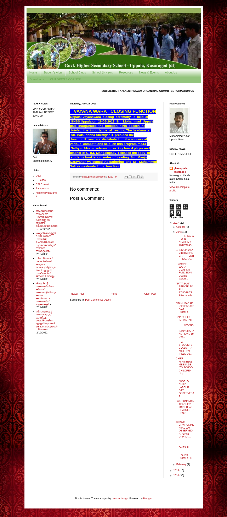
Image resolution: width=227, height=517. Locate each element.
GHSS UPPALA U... (185, 455)
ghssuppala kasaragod (181, 170)
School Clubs (77, 72)
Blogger (147, 498)
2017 (176, 222)
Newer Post (77, 293)
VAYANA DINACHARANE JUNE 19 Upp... (185, 330)
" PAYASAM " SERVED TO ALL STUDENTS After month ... (184, 291)
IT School (41, 180)
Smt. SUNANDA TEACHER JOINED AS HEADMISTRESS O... (184, 407)
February (181, 464)
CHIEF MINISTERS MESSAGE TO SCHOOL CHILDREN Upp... (185, 366)
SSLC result (42, 184)
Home (33, 72)
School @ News (102, 72)
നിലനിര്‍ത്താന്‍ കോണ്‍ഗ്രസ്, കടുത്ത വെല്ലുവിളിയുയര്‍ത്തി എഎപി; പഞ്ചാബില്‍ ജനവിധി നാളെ (46, 267)
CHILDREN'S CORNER (65, 79)
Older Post (150, 293)
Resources (126, 72)
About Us (171, 72)
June (179, 231)
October (181, 226)
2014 (176, 475)
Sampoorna (42, 188)
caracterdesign (120, 498)
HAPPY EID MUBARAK (184, 318)
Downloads (37, 79)
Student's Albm (53, 72)
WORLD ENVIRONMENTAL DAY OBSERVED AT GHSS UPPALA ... (185, 429)
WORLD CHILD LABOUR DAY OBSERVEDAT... (185, 387)
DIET (38, 175)
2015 (176, 470)
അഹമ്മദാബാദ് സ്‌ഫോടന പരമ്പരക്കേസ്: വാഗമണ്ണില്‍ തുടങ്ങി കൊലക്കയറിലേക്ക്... (46, 219)
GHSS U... (185, 444)
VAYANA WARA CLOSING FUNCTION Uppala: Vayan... (184, 271)
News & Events (149, 72)
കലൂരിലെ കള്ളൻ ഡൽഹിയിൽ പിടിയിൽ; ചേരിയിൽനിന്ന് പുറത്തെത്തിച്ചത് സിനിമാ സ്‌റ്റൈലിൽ (46, 242)
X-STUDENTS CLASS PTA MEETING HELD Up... (184, 347)
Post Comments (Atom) (98, 299)
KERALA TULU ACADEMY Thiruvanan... (185, 240)
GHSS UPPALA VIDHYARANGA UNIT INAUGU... (185, 254)
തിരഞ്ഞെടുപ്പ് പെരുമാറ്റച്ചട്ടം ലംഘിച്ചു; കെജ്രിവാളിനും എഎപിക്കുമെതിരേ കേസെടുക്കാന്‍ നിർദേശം (46, 320)
